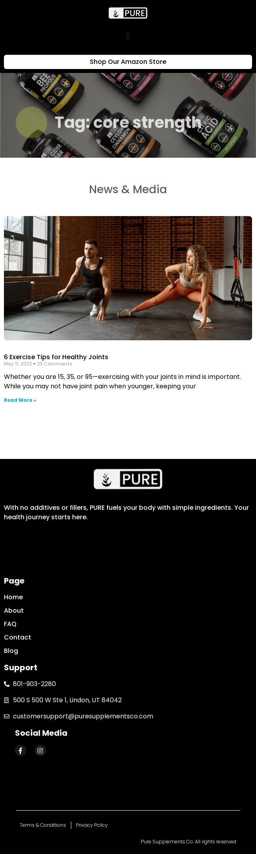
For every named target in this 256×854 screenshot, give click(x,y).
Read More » (20, 400)
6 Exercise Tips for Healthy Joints (56, 357)
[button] (128, 36)
